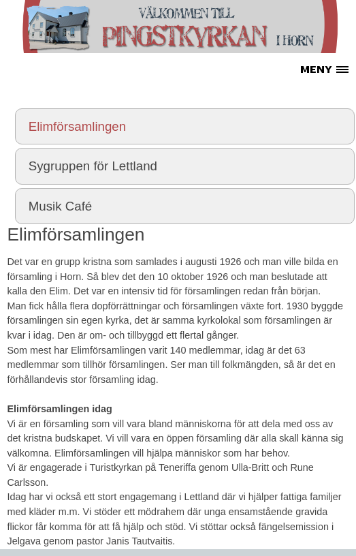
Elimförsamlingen (77, 126)
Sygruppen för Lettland (93, 166)
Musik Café (61, 206)
